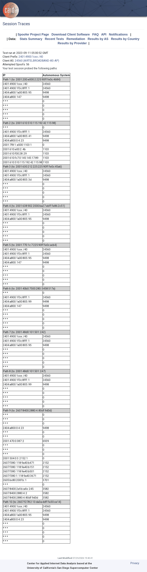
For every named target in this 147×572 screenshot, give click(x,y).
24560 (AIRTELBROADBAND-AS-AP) (37, 60)
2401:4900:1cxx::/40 (31, 56)
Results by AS (98, 39)
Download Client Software (70, 34)
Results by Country (125, 39)
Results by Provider (72, 43)
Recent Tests (54, 39)
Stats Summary (31, 39)
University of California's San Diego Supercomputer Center (62, 568)
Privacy (134, 563)
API (103, 34)
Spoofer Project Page (33, 34)
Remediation (75, 39)
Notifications (118, 34)
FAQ (95, 34)
